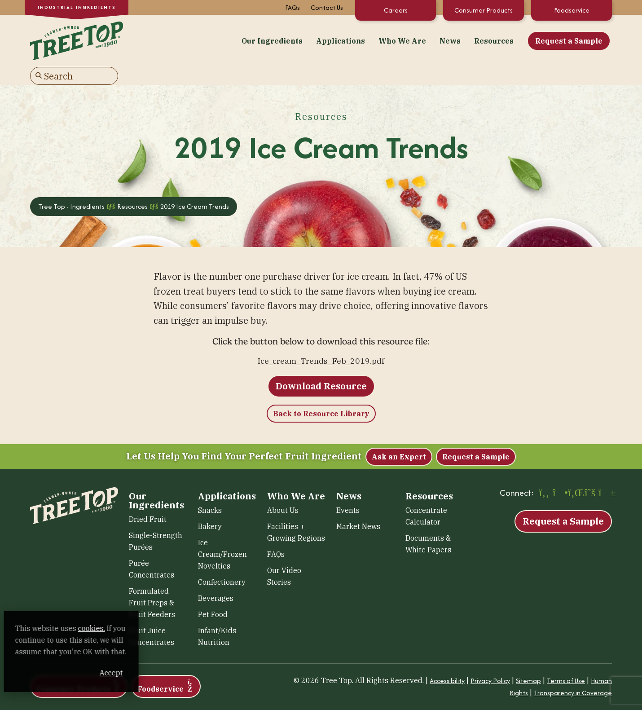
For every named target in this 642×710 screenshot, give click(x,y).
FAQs (292, 7)
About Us (283, 489)
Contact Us (327, 7)
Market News (358, 506)
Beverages (215, 577)
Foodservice (571, 10)
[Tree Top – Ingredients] (74, 39)
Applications (241, 40)
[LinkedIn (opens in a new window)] (574, 473)
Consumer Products (483, 10)
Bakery (210, 506)
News (351, 40)
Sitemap (528, 660)
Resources (395, 40)
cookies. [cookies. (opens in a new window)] (105, 628)
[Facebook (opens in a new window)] (544, 473)
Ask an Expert (399, 436)
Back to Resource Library (321, 393)
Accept (170, 672)
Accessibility (447, 660)
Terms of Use (566, 660)
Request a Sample (470, 39)
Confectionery (222, 561)
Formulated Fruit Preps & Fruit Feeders (152, 582)
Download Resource (321, 366)
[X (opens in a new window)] (590, 473)
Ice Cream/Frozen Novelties (222, 534)
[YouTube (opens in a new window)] (605, 473)
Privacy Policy (490, 660)
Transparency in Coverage (573, 672)
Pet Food (213, 594)
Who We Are (303, 40)
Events (348, 489)
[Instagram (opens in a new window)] (559, 473)
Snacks (210, 489)
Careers (396, 10)
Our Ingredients (173, 40)
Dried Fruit (148, 498)
